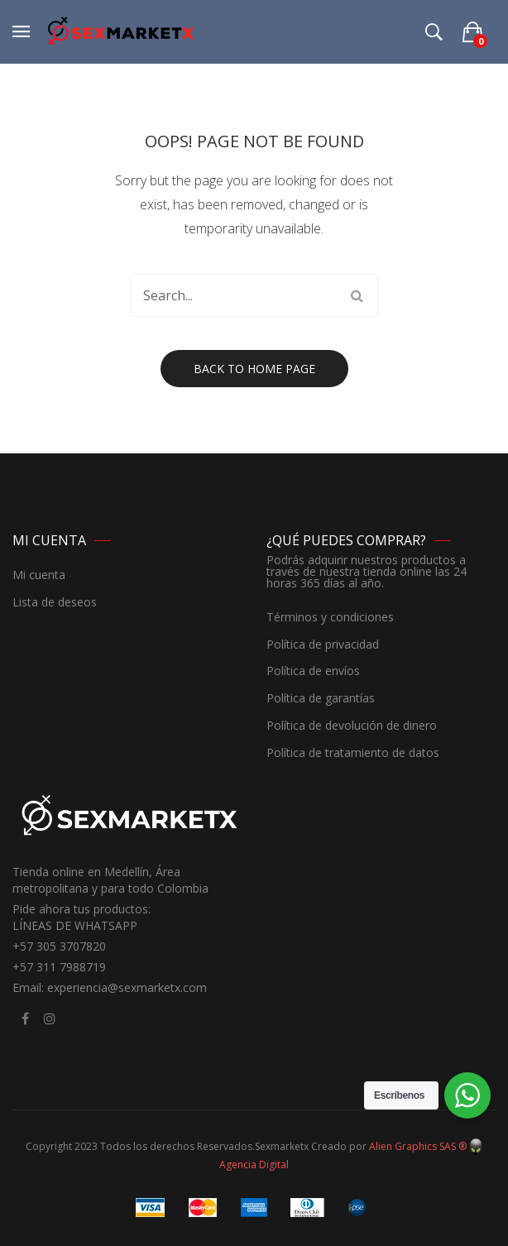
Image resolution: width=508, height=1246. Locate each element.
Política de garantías (320, 699)
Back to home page (254, 368)
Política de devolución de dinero (351, 726)
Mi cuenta (38, 575)
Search (356, 295)
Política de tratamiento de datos (352, 753)
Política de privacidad (322, 645)
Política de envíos (313, 671)
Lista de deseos (54, 603)
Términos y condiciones (330, 618)
